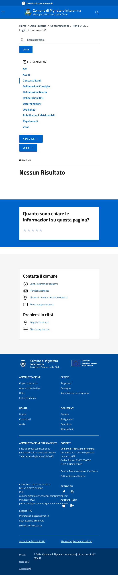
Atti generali (67, 419)
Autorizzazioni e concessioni (75, 393)
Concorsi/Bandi (59, 26)
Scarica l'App (69, 500)
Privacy (22, 554)
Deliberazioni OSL (33, 98)
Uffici (21, 393)
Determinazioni (32, 104)
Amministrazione (30, 377)
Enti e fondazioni (27, 398)
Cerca (26, 49)
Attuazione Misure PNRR (32, 541)
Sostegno (66, 388)
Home (22, 26)
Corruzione (66, 424)
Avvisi (26, 75)
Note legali (24, 561)
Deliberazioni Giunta (35, 92)
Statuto (65, 414)
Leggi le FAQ (25, 511)
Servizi (65, 377)
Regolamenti (30, 121)
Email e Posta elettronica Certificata (79, 471)
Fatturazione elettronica (73, 476)
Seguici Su (67, 486)
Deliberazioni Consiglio (36, 86)
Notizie (22, 414)
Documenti (67, 408)
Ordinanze (29, 109)
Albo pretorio (67, 429)
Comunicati (25, 419)
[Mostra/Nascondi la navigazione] (3, 12)
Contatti (66, 443)
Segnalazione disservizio (31, 520)
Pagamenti (66, 383)
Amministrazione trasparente (38, 443)
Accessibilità (25, 569)
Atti (25, 69)
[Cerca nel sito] (97, 12)
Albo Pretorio (38, 26)
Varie (26, 127)
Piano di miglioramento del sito (76, 541)
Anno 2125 (79, 26)
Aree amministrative (29, 388)
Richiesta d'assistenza (30, 525)
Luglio (22, 30)
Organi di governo (28, 383)
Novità (23, 408)
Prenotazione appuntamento (34, 515)
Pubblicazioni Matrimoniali (39, 115)
